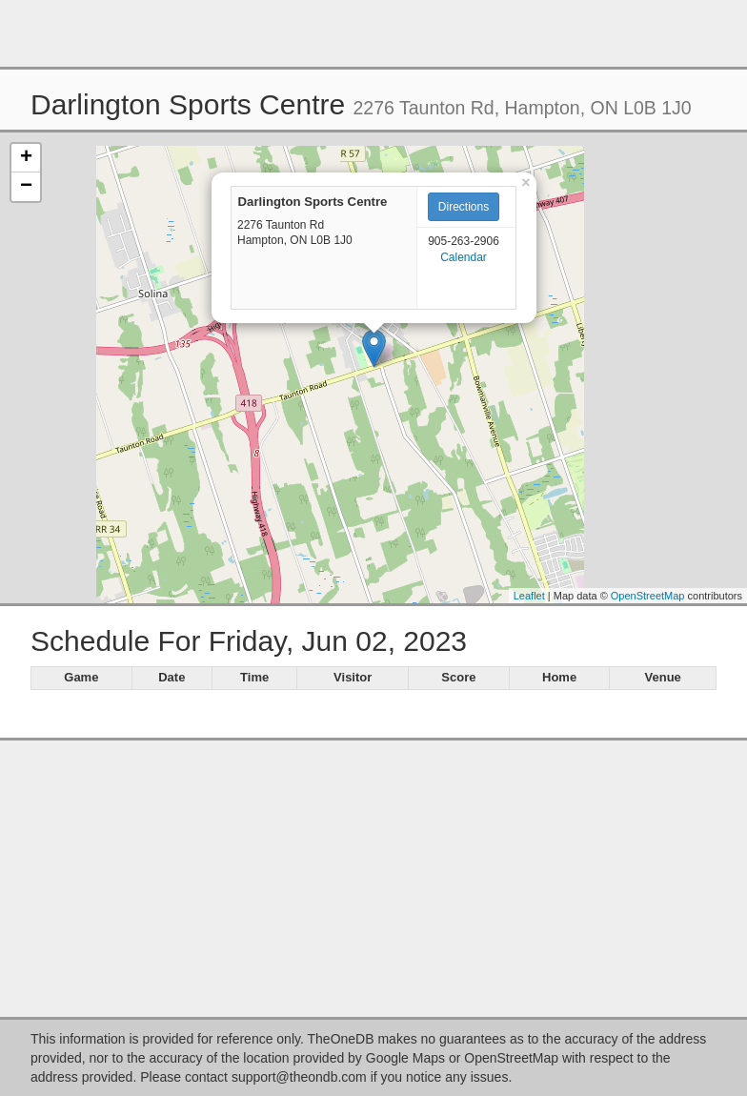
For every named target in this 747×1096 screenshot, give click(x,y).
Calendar (463, 257)
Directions (463, 206)
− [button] (26, 187)
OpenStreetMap (648, 595)
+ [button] (26, 158)
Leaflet (529, 595)
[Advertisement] (373, 33)
